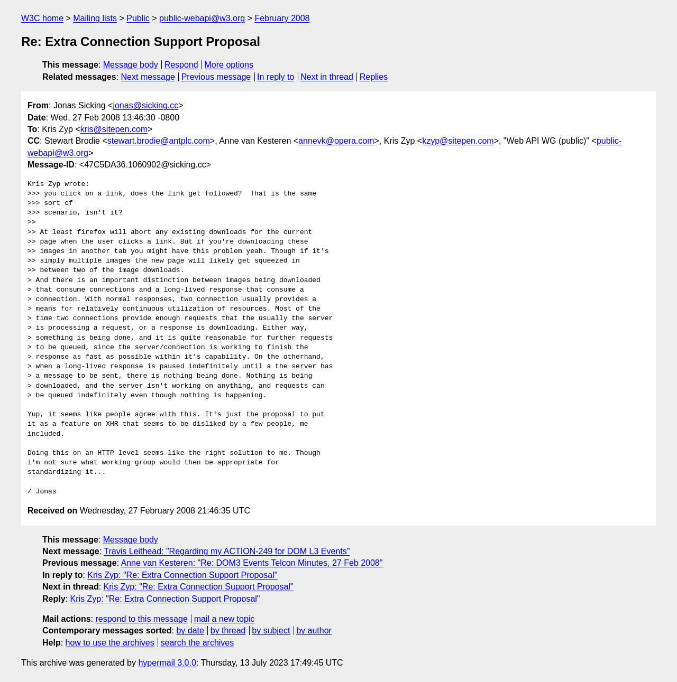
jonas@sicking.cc (145, 105)
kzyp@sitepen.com (457, 140)
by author (314, 630)
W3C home (42, 18)
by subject (271, 630)
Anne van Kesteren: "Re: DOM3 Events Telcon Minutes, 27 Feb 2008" (252, 562)
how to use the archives (110, 642)
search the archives (197, 642)
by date (190, 630)
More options (229, 64)
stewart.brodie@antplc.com (158, 140)
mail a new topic (224, 618)
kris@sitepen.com (114, 129)
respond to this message (141, 618)
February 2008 (281, 18)
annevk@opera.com (336, 140)
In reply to (275, 76)
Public (138, 18)
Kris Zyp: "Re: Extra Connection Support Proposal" (182, 575)
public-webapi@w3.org (202, 18)
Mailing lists (95, 18)
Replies (374, 76)
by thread (228, 630)
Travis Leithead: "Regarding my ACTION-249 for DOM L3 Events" (227, 551)
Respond (181, 64)
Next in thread (326, 76)
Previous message (216, 76)
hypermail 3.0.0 (167, 662)
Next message (148, 76)
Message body (130, 64)
